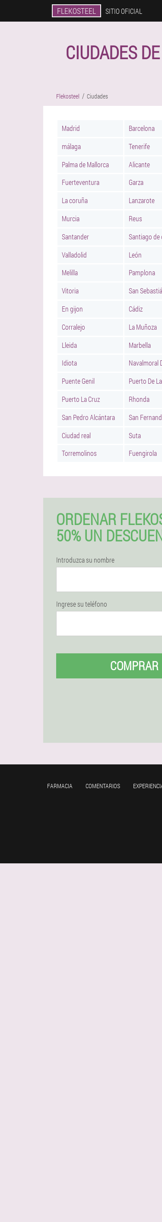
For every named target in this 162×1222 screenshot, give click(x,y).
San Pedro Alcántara (88, 417)
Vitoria (70, 290)
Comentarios (103, 786)
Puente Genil (78, 380)
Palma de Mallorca (85, 164)
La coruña (75, 200)
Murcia (70, 218)
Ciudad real (76, 435)
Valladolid (74, 254)
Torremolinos (79, 453)
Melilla (70, 272)
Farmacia (60, 786)
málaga (71, 146)
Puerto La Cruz (81, 399)
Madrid (71, 128)
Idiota (69, 362)
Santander (75, 236)
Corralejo (73, 326)
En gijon (72, 308)
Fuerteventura (80, 182)
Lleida (69, 345)
